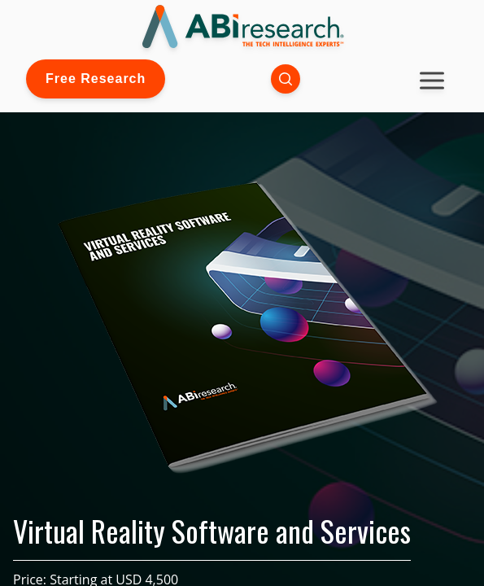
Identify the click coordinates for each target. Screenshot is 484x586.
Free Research (96, 78)
